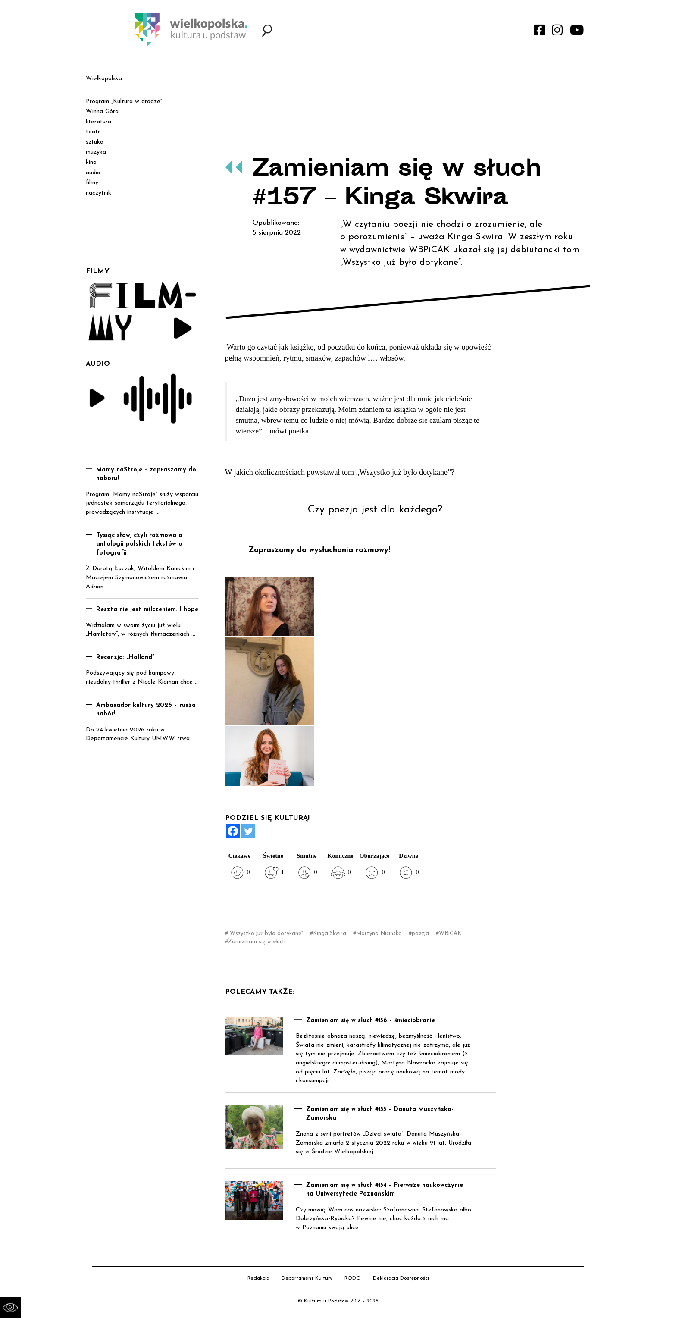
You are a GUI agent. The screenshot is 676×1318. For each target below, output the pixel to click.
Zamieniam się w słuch (256, 942)
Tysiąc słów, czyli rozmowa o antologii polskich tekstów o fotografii (139, 544)
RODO (352, 1278)
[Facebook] (233, 831)
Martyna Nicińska (379, 933)
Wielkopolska (104, 78)
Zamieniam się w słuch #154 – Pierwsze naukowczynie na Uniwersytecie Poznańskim (384, 1190)
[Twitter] (248, 831)
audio (93, 172)
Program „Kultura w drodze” (124, 101)
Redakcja (258, 1278)
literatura (98, 122)
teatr (93, 132)
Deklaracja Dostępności (401, 1278)
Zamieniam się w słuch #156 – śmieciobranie (370, 1020)
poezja (420, 933)
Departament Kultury (307, 1278)
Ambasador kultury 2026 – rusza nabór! (146, 710)
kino (91, 162)
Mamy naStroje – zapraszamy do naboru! (146, 474)
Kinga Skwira (329, 933)
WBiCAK (450, 933)
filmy (92, 182)
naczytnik (98, 193)
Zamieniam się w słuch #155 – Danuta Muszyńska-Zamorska (380, 1114)
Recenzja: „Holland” (125, 657)
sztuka (94, 142)
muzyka (96, 152)
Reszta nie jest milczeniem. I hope (147, 609)
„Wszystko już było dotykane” (265, 933)
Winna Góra (102, 111)
